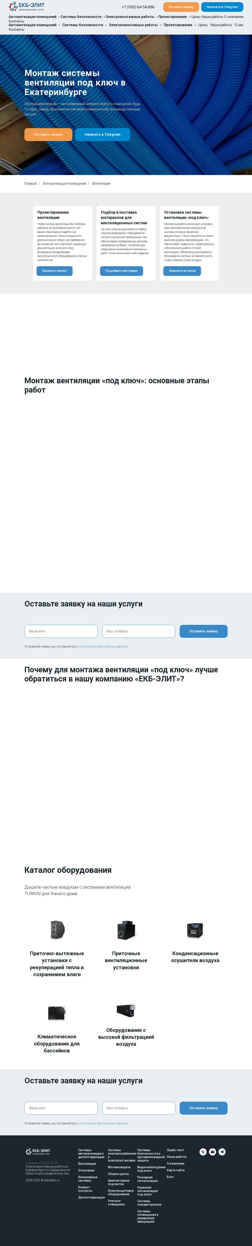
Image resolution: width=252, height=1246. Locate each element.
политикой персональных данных (104, 646)
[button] (181, 10)
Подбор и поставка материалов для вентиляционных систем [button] (124, 217)
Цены (203, 25)
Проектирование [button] (178, 25)
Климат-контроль (85, 1189)
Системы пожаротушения (149, 1202)
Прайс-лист (175, 1150)
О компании (175, 1163)
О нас (239, 25)
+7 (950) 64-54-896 (129, 5)
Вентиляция (87, 1163)
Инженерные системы (87, 1178)
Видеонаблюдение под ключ (151, 1168)
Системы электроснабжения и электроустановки (122, 1155)
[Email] (212, 1154)
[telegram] (222, 1154)
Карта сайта (176, 1170)
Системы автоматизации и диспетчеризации (91, 1153)
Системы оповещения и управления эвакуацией (147, 1216)
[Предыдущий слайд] (10, 243)
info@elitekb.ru (126, 14)
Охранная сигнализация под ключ (147, 1191)
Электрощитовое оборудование (121, 1192)
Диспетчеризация (91, 1197)
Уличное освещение (116, 1202)
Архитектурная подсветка (118, 1182)
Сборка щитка (118, 1174)
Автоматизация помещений (64, 183)
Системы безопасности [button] (83, 25)
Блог (170, 1177)
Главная (30, 183)
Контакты (16, 29)
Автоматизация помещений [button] (33, 25)
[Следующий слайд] (241, 243)
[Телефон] (203, 1154)
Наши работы (221, 25)
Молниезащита (119, 1167)
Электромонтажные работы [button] (134, 25)
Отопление (86, 1170)
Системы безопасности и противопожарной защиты (151, 1155)
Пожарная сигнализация (147, 1179)
